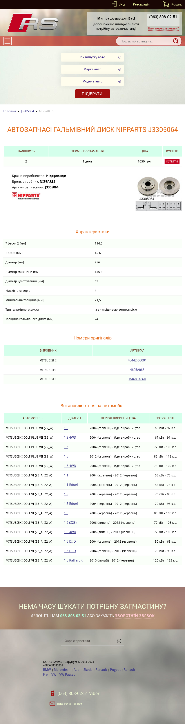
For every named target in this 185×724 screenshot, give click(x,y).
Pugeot (116, 669)
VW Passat (67, 674)
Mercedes (61, 669)
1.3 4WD (70, 437)
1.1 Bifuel (71, 485)
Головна (9, 111)
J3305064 (27, 111)
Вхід (122, 4)
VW (54, 674)
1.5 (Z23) (70, 522)
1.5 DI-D (70, 541)
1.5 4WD (70, 466)
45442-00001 (137, 360)
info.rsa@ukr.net (69, 704)
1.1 (66, 475)
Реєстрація (141, 4)
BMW (47, 669)
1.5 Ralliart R (73, 560)
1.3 (66, 428)
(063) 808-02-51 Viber (79, 693)
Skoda (88, 669)
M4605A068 (137, 379)
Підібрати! (92, 93)
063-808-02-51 (73, 615)
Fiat (46, 674)
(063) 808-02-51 (163, 16)
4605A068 (137, 370)
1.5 (66, 447)
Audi (77, 669)
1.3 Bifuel (71, 504)
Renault (102, 669)
